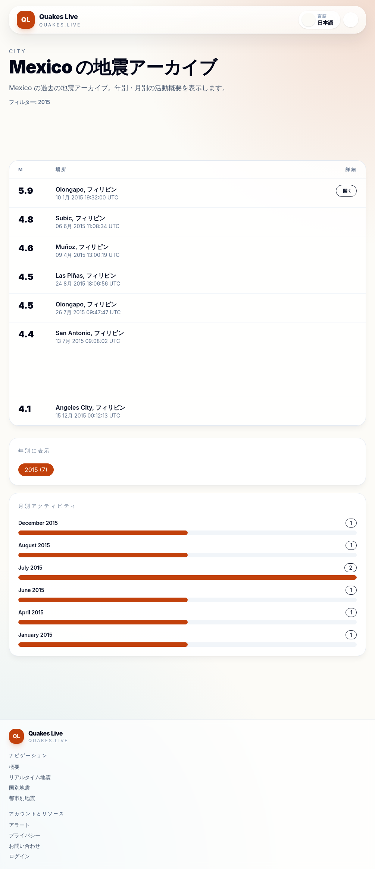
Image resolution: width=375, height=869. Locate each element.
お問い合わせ (24, 846)
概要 (14, 766)
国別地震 (19, 787)
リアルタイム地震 (30, 777)
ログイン (19, 856)
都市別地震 (22, 798)
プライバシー (24, 835)
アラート (19, 825)
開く (347, 190)
